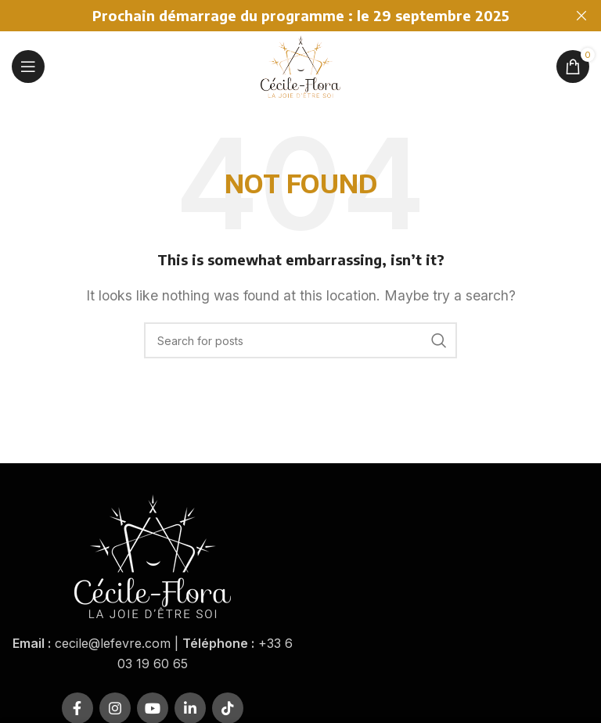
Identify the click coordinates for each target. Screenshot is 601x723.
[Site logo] (300, 65)
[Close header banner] (581, 15)
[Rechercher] (300, 340)
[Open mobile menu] (28, 66)
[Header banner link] (277, 15)
